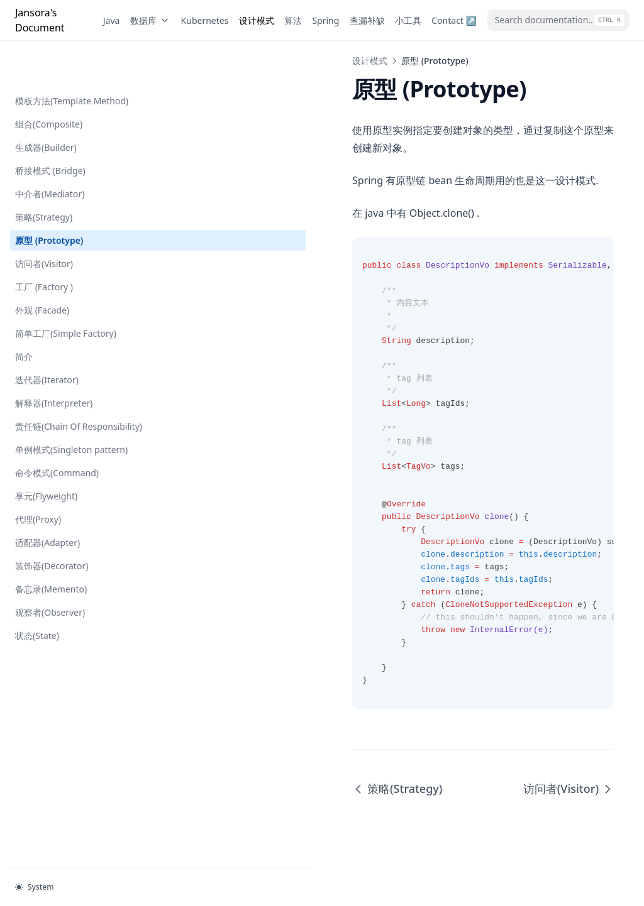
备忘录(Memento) (51, 562)
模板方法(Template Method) (71, 61)
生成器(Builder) (46, 107)
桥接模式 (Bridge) (50, 130)
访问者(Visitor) (44, 223)
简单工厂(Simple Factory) (65, 293)
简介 (24, 316)
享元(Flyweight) (46, 469)
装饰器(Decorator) (51, 539)
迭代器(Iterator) (47, 340)
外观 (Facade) (42, 270)
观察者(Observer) (50, 585)
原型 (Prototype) (49, 200)
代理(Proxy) (38, 492)
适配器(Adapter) (47, 515)
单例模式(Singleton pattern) (71, 422)
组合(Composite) (48, 84)
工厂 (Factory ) (44, 247)
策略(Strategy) (43, 177)
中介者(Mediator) (49, 154)
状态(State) (37, 608)
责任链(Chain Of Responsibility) (47, 392)
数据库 (150, 20)
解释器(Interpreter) (53, 363)
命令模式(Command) (57, 446)
